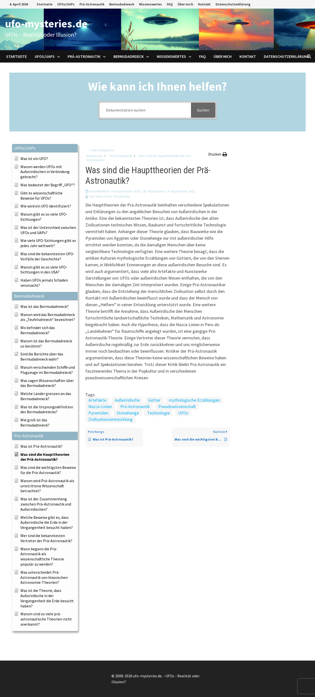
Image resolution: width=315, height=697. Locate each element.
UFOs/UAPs (66, 4)
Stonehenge (128, 413)
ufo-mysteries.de (46, 23)
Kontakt (204, 4)
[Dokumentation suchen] (145, 110)
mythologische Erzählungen (194, 400)
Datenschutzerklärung (233, 4)
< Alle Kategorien (101, 150)
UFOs (183, 413)
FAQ (170, 4)
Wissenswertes (150, 4)
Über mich (185, 4)
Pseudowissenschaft (177, 406)
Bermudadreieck (121, 4)
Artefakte (97, 400)
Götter (154, 400)
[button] (45, 148)
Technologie (158, 413)
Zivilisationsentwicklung (110, 419)
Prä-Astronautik (91, 4)
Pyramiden (98, 413)
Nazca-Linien (100, 406)
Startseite (44, 4)
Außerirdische (127, 400)
